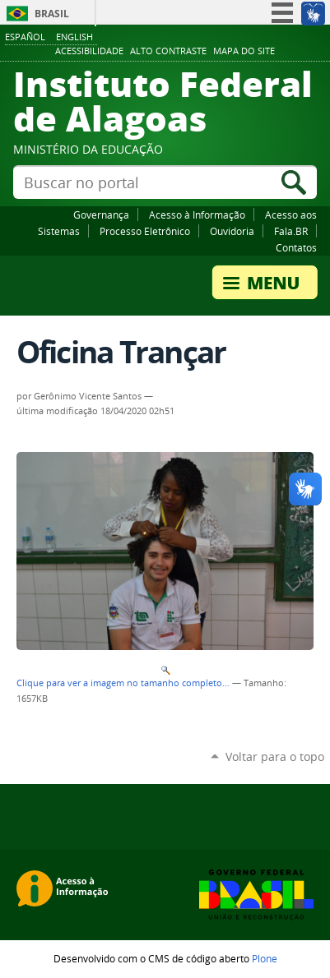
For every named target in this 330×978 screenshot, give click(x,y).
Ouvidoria (232, 231)
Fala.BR (291, 231)
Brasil (52, 14)
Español (25, 36)
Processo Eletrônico (145, 231)
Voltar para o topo (274, 756)
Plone (264, 958)
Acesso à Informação (197, 214)
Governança (101, 214)
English (74, 36)
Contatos (296, 247)
